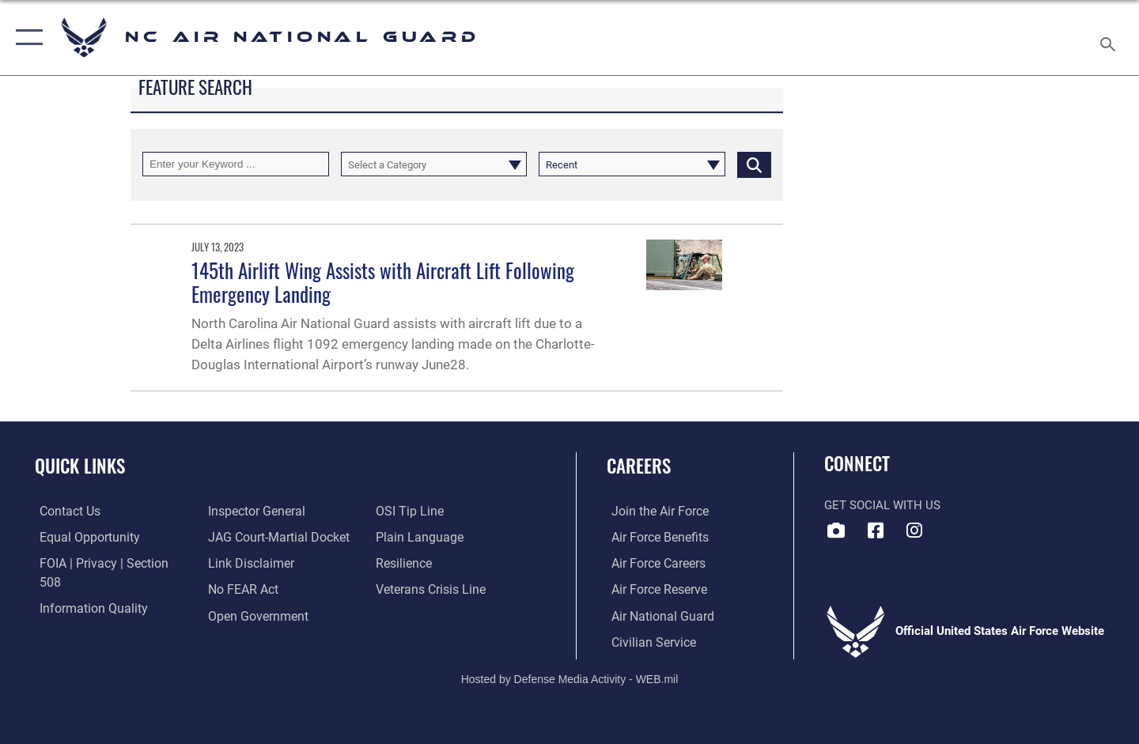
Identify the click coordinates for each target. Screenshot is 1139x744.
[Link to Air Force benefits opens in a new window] (654, 537)
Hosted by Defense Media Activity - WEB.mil (570, 677)
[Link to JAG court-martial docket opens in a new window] (274, 511)
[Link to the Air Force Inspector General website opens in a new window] (81, 614)
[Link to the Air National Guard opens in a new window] (655, 614)
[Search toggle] (1110, 37)
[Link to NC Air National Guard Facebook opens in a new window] (875, 530)
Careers (639, 465)
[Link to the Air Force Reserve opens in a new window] (653, 588)
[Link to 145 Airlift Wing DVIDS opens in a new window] (836, 530)
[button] (25, 37)
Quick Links (80, 465)
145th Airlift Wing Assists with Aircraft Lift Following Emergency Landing (382, 281)
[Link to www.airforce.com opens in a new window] (654, 511)
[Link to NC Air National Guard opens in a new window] (914, 530)
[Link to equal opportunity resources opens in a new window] (82, 537)
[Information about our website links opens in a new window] (247, 537)
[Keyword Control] (235, 164)
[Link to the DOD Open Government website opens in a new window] (253, 588)
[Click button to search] (754, 164)
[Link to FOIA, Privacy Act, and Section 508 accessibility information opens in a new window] (107, 563)
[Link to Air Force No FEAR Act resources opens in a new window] (240, 563)
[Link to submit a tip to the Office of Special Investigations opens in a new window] (238, 614)
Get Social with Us (882, 505)
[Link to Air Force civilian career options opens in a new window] (647, 640)
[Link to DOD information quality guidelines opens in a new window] (85, 588)
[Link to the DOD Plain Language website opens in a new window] (417, 511)
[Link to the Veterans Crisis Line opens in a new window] (430, 563)
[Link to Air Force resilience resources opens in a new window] (404, 537)
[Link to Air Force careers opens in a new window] (653, 563)
